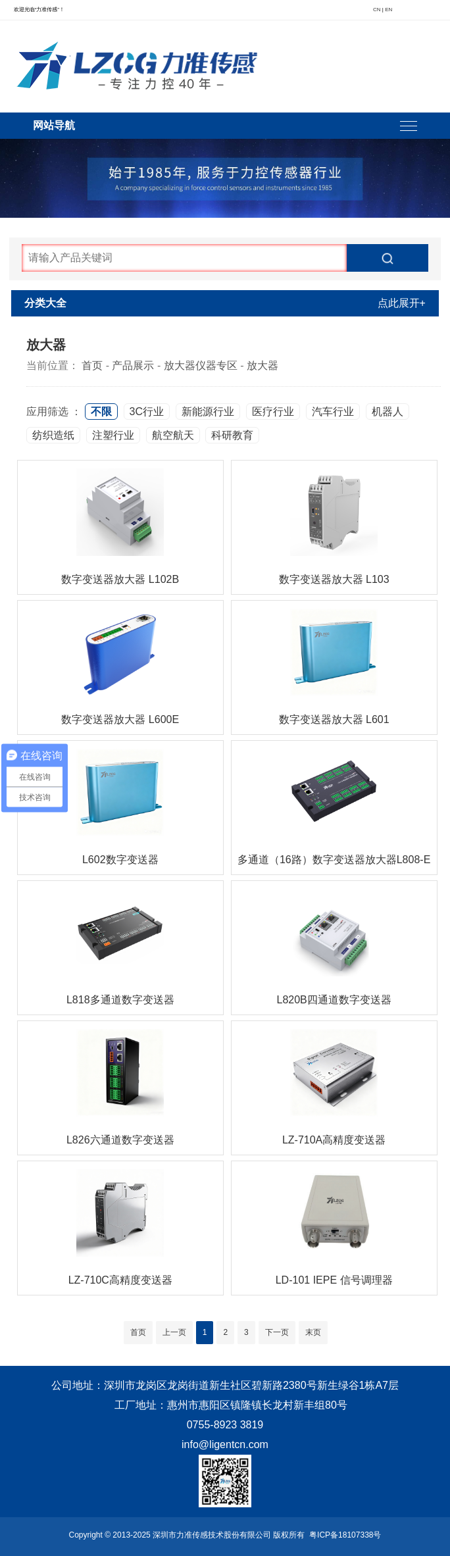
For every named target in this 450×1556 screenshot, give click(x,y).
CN (377, 10)
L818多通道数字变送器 (120, 999)
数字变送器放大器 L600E (120, 719)
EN (388, 10)
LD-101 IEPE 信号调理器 (334, 1280)
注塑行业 (113, 435)
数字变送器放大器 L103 (334, 579)
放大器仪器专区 (201, 365)
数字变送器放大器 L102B (120, 579)
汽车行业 (333, 411)
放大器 (262, 365)
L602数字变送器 (120, 859)
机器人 (387, 411)
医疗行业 (273, 411)
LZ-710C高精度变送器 (120, 1280)
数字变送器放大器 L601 (334, 719)
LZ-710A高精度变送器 (334, 1139)
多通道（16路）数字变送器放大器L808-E (334, 859)
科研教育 (232, 435)
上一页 (174, 1332)
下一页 (277, 1332)
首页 (92, 365)
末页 (313, 1332)
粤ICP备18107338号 (345, 1535)
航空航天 (173, 435)
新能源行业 (208, 411)
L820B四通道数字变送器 (333, 999)
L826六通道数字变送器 (120, 1139)
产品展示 (133, 365)
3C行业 (147, 411)
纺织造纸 (53, 435)
